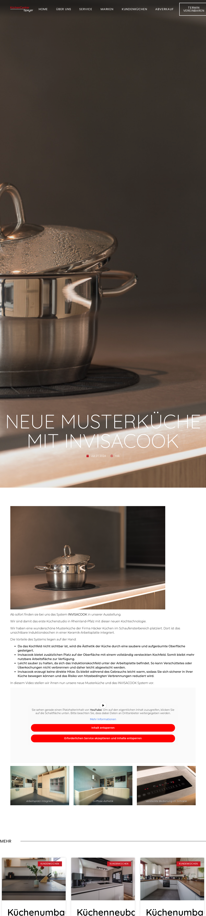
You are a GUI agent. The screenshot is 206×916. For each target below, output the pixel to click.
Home (43, 8)
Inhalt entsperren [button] (103, 727)
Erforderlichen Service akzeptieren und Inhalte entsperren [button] (103, 738)
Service (85, 8)
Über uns (63, 8)
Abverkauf (164, 8)
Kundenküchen (134, 8)
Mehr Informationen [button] (103, 719)
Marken (107, 8)
